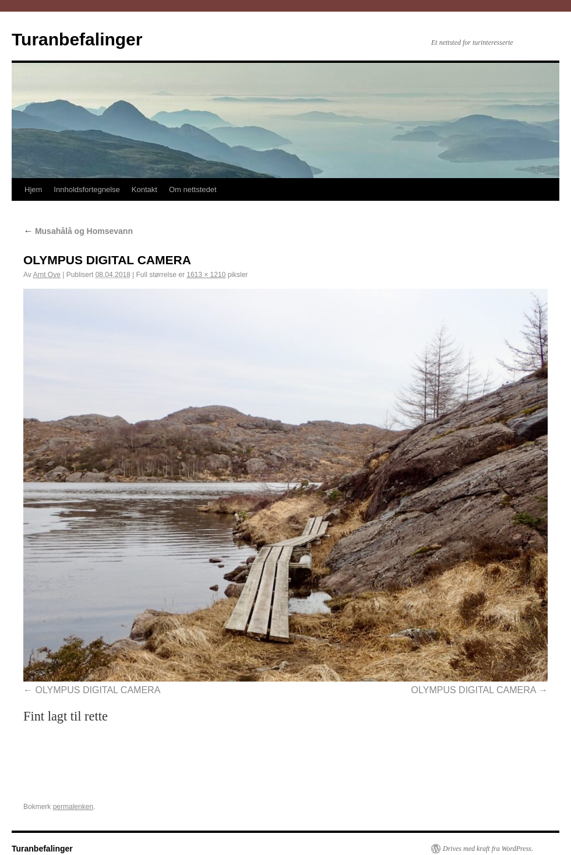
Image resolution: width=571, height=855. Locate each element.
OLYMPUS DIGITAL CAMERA (97, 690)
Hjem (33, 189)
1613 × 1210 (205, 275)
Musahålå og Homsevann (78, 231)
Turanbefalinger (77, 39)
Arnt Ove (46, 275)
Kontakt (144, 189)
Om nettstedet (193, 189)
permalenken (73, 807)
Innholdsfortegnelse (86, 189)
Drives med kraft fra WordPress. (488, 849)
